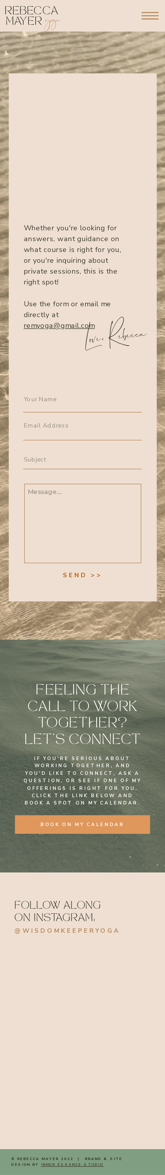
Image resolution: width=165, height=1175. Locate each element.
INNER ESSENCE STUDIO (72, 1164)
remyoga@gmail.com (59, 325)
